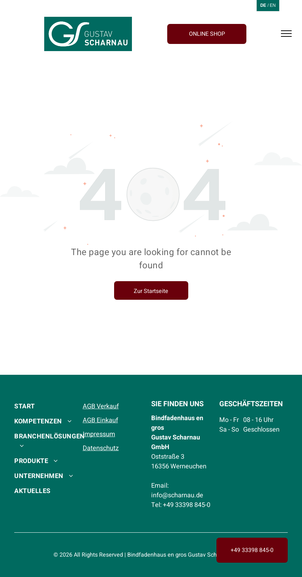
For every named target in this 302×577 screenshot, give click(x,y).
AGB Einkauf (100, 420)
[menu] (286, 33)
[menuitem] (49, 405)
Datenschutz (101, 448)
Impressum (99, 434)
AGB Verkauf (101, 406)
